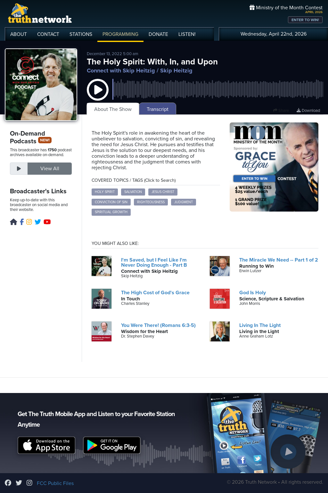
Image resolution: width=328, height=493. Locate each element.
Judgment (183, 202)
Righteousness (151, 202)
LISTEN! (187, 34)
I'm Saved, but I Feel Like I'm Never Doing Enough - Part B (154, 262)
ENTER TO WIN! (305, 20)
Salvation (133, 192)
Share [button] (281, 110)
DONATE (158, 34)
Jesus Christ (163, 192)
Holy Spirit (105, 192)
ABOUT (18, 34)
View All (49, 168)
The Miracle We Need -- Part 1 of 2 (278, 260)
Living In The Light (260, 325)
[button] (98, 96)
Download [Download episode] (308, 110)
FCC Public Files (55, 483)
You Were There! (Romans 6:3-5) (158, 325)
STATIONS (81, 34)
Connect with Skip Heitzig (121, 70)
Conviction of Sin (111, 202)
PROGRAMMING (120, 34)
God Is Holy (252, 292)
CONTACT (48, 34)
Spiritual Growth (111, 212)
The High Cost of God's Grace (155, 292)
